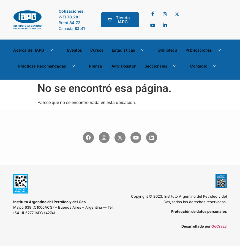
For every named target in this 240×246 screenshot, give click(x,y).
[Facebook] (153, 14)
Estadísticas (130, 50)
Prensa (95, 66)
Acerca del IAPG (35, 50)
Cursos (96, 50)
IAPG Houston (123, 66)
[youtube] (153, 25)
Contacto (205, 66)
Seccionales (162, 66)
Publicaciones (205, 50)
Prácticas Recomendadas (48, 66)
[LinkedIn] (165, 25)
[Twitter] (165, 14)
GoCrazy (219, 226)
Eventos (74, 50)
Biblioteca (167, 50)
